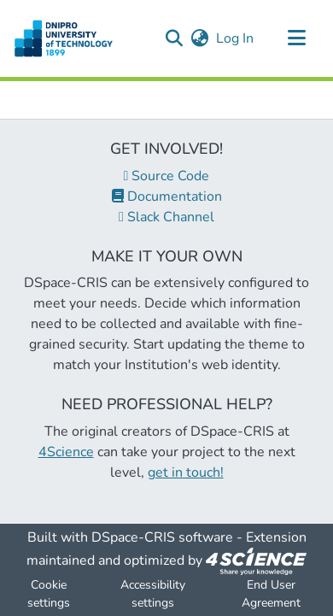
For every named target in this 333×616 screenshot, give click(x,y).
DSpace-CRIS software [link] (162, 537)
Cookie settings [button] (48, 594)
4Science (66, 452)
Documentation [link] (167, 196)
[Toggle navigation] (296, 38)
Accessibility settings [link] (152, 594)
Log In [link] (235, 38)
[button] (173, 38)
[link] (256, 560)
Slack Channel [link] (166, 217)
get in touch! (186, 472)
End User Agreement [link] (271, 594)
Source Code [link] (167, 176)
